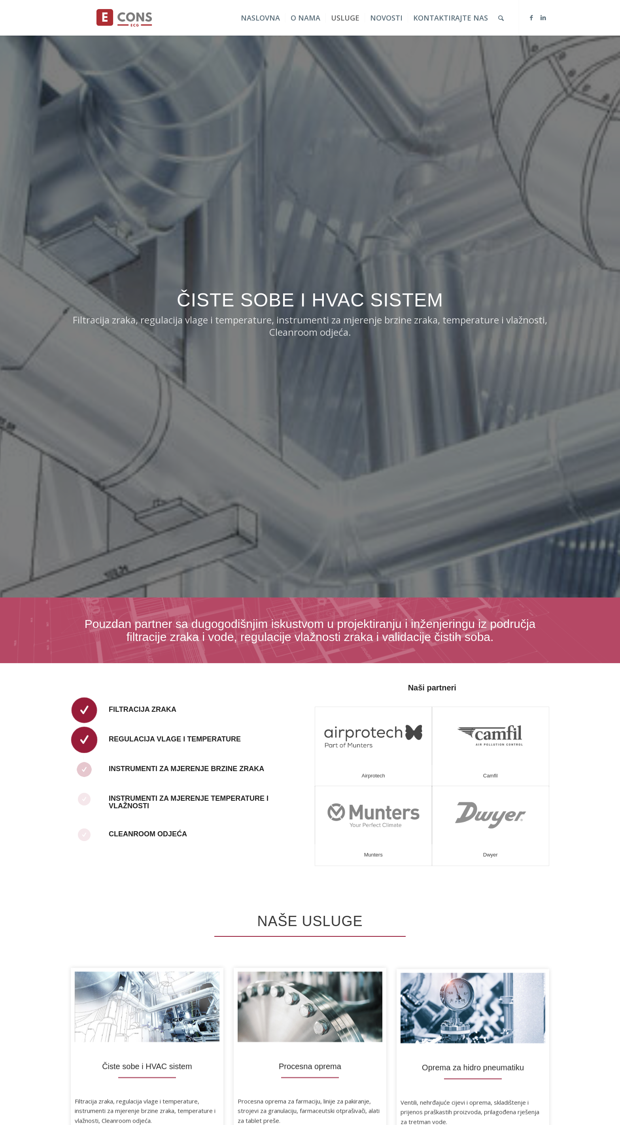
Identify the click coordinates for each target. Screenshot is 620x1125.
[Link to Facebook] (531, 17)
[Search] (501, 18)
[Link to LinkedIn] (543, 17)
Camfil (491, 776)
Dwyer (491, 855)
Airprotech (374, 776)
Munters (374, 855)
